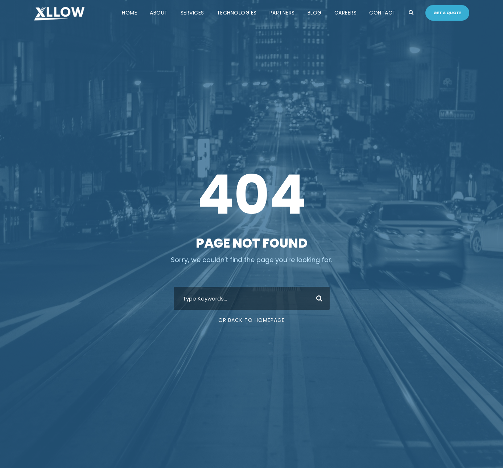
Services (192, 12)
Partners (282, 12)
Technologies (237, 12)
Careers (345, 12)
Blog (315, 12)
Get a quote (447, 13)
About (159, 12)
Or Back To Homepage (251, 320)
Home (129, 12)
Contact (382, 12)
